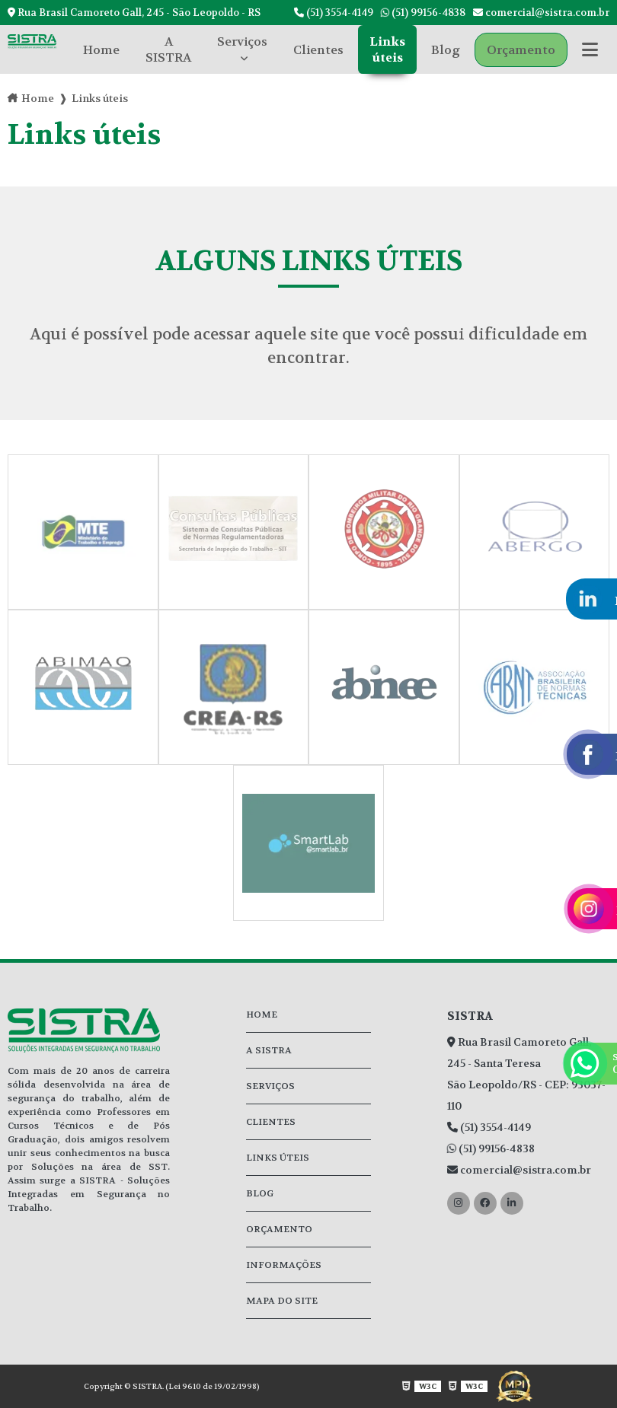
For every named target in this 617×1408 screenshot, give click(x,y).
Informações (283, 1265)
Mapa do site (282, 1301)
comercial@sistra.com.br (541, 12)
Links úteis (387, 49)
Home (101, 50)
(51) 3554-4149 (333, 12)
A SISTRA (168, 49)
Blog (445, 50)
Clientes (318, 50)
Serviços (242, 41)
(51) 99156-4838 (423, 12)
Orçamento (521, 50)
